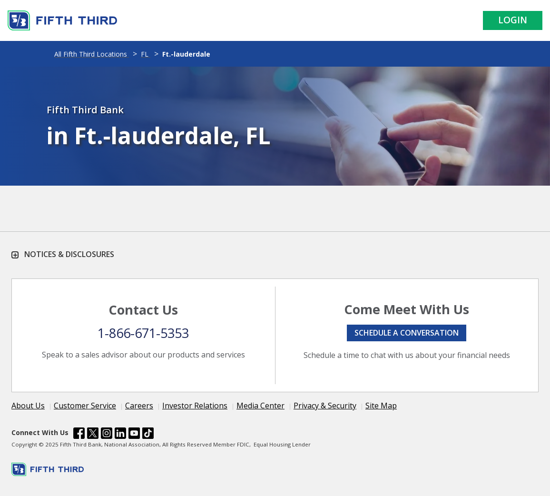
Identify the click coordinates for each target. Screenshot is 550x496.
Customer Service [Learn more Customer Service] (85, 405)
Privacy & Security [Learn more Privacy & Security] (325, 405)
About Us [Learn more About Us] (28, 405)
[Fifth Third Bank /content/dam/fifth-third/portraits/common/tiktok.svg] (148, 434)
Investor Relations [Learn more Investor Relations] (194, 405)
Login (512, 20)
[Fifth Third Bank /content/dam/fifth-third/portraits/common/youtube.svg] (134, 434)
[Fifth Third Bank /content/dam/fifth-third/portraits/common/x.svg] (92, 434)
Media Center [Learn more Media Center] (260, 405)
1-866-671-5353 (143, 333)
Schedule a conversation (406, 332)
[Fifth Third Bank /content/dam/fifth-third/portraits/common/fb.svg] (79, 434)
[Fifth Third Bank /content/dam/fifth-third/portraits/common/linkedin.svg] (120, 434)
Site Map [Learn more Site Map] (381, 405)
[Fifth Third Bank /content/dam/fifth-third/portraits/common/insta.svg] (106, 434)
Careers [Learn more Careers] (139, 405)
